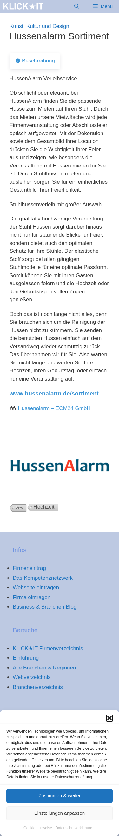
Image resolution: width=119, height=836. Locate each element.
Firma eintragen (31, 597)
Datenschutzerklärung (73, 833)
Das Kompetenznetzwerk (43, 578)
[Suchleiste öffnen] (76, 6)
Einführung (26, 658)
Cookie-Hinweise (37, 833)
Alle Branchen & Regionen (44, 668)
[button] (109, 723)
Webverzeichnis (32, 677)
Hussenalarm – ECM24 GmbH (54, 408)
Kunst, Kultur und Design (39, 26)
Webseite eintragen (36, 588)
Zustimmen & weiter (59, 800)
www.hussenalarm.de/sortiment (54, 393)
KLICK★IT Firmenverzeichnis (48, 648)
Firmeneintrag (29, 568)
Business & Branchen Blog (44, 607)
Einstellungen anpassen (59, 818)
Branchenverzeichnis (38, 687)
